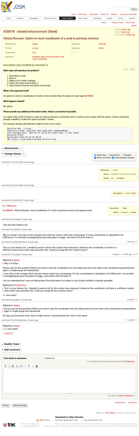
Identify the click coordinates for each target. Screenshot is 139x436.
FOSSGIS (76, 431)
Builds (109, 18)
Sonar (121, 18)
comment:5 (7, 232)
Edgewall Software (31, 433)
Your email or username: (15, 361)
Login (73, 14)
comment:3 (7, 203)
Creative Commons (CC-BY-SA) (79, 433)
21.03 (100, 48)
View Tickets (67, 18)
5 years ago (125, 29)
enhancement (37, 31)
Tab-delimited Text (92, 427)
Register (114, 14)
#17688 (88, 96)
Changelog (34, 18)
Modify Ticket (11, 346)
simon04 (102, 44)
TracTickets (110, 420)
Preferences (82, 14)
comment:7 (7, 257)
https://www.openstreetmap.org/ (124, 431)
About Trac (105, 14)
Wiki (9, 18)
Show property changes (124, 160)
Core (34, 52)
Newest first (114, 158)
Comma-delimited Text (66, 427)
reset (34, 59)
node (62, 57)
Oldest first (101, 158)
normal (35, 48)
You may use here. (122, 403)
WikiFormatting (125, 403)
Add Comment (12, 352)
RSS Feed (44, 427)
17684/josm (10, 208)
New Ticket (83, 18)
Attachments (13, 150)
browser (55, 57)
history (49, 57)
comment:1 (7, 165)
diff (134, 196)
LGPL (129, 433)
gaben (17, 263)
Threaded (127, 158)
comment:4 (7, 222)
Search (132, 18)
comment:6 (7, 244)
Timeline (20, 18)
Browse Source (50, 18)
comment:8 (7, 302)
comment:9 (7, 323)
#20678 (9, 31)
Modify (134, 26)
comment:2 (7, 188)
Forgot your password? (128, 14)
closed (21, 31)
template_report (39, 57)
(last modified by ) (31, 64)
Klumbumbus (20, 288)
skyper (35, 44)
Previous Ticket (117, 23)
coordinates (42, 59)
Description (132, 410)
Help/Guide (94, 14)
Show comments (104, 160)
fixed (52, 31)
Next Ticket (130, 23)
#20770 (9, 336)
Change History (14, 156)
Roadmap (97, 18)
